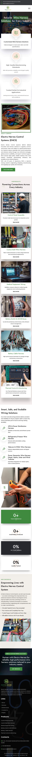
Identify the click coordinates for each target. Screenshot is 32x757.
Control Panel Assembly (16, 215)
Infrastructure (5, 707)
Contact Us (4, 710)
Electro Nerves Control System (14, 753)
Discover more (8, 169)
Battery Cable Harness (16, 353)
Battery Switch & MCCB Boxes (16, 319)
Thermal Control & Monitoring (16, 388)
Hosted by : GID (16, 755)
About (3, 702)
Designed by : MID (8, 755)
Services (3, 705)
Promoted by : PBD (23, 755)
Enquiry (3, 712)
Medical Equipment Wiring (16, 284)
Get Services (16, 669)
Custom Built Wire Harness (16, 250)
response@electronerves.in (8, 3)
